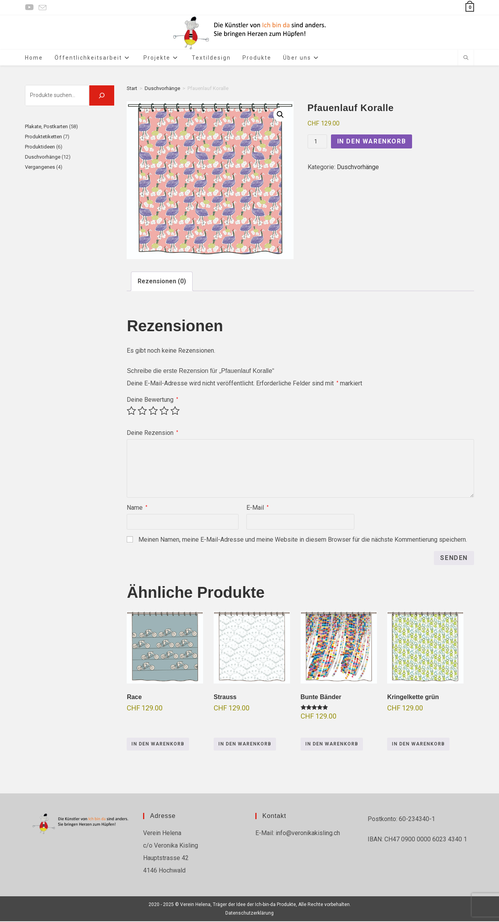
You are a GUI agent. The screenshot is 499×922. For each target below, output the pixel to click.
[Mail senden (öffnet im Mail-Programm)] (42, 8)
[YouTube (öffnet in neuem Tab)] (30, 7)
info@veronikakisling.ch (307, 833)
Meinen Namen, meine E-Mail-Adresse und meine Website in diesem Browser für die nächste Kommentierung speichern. (302, 540)
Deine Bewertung (152, 400)
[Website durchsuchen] (465, 59)
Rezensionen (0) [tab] (162, 282)
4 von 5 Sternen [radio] (164, 412)
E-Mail (257, 508)
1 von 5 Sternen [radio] (131, 412)
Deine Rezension (152, 434)
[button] (280, 115)
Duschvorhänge (162, 89)
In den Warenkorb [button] (157, 745)
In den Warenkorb (371, 142)
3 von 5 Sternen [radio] (153, 412)
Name (137, 508)
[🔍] (102, 96)
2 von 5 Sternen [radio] (142, 412)
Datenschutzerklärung (249, 914)
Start (132, 89)
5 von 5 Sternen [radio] (175, 412)
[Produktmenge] (317, 143)
